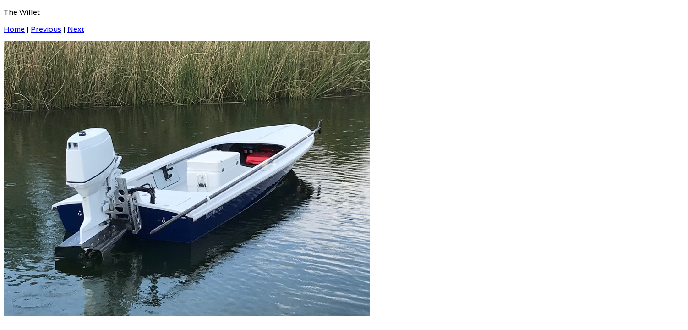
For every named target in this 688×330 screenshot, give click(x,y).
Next (75, 29)
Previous (46, 29)
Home (14, 29)
